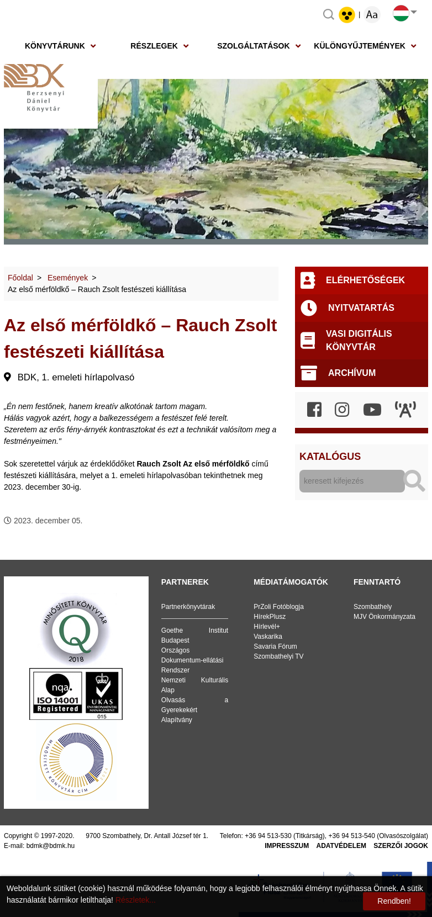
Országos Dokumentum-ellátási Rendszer (192, 660)
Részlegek (154, 45)
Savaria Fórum (275, 646)
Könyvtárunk (55, 45)
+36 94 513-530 (268, 836)
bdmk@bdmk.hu (51, 846)
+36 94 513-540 (352, 836)
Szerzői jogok (400, 846)
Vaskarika (268, 636)
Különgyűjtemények (359, 45)
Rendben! (394, 901)
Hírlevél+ (267, 626)
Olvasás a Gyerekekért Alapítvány (194, 710)
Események (68, 277)
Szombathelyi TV (279, 656)
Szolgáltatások (253, 45)
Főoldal (20, 277)
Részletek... (135, 899)
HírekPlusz (270, 617)
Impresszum (287, 846)
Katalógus (330, 456)
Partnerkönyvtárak (188, 607)
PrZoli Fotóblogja (279, 607)
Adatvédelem (341, 846)
